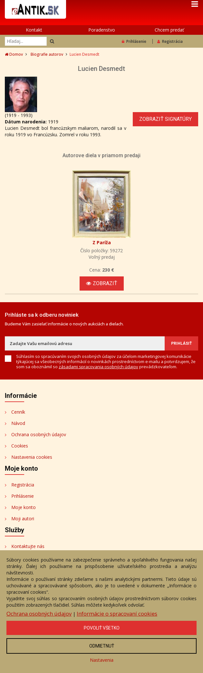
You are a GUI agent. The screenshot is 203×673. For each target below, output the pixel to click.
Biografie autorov (47, 54)
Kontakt (34, 30)
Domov (14, 54)
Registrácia (170, 41)
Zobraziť (101, 283)
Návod (18, 423)
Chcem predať (169, 30)
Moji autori (22, 518)
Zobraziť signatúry (165, 119)
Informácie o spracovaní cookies (117, 613)
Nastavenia (101, 660)
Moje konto (23, 507)
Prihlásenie (134, 41)
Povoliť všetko (102, 627)
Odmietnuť (101, 646)
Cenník (18, 412)
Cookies (19, 446)
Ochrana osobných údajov (38, 434)
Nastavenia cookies (31, 457)
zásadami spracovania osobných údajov (98, 367)
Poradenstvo (101, 30)
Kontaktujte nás (27, 546)
